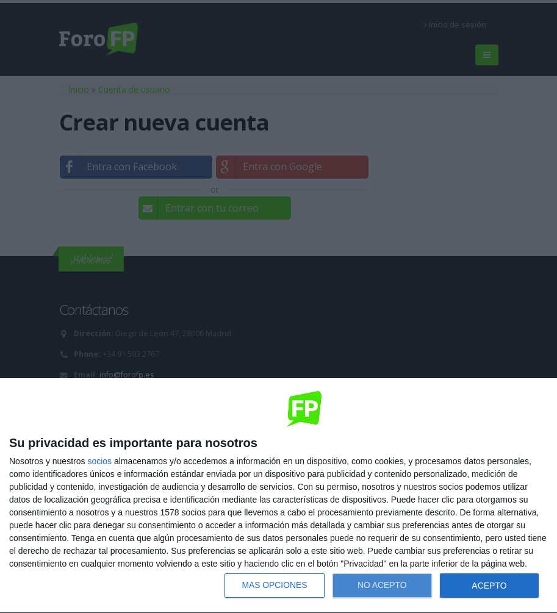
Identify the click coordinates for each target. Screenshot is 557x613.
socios (99, 461)
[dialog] (278, 496)
